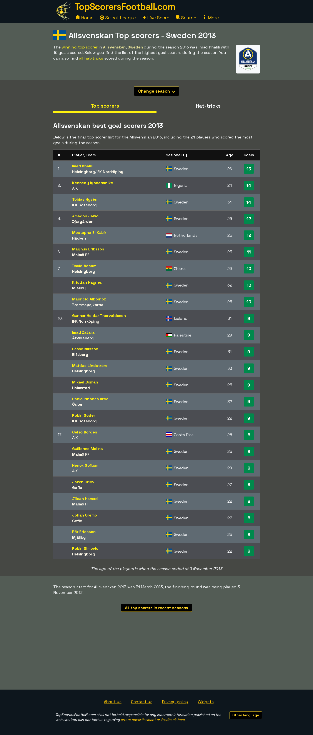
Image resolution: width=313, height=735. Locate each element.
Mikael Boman (85, 382)
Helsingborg (83, 171)
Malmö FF (81, 254)
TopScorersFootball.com (125, 6)
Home (84, 18)
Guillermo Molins (87, 448)
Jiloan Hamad (85, 498)
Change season (156, 91)
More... (212, 18)
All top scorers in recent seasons (156, 607)
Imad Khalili (82, 165)
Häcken (79, 238)
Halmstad (81, 387)
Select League (118, 18)
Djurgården (82, 221)
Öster (77, 404)
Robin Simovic (85, 548)
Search (186, 18)
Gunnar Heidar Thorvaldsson (99, 315)
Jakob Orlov (83, 481)
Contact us (141, 701)
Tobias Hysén (84, 199)
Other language (245, 715)
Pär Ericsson (84, 531)
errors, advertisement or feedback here (153, 719)
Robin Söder (83, 415)
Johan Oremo (84, 515)
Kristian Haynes (87, 282)
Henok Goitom (85, 465)
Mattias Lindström (89, 365)
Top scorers (105, 106)
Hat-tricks (208, 106)
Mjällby (79, 287)
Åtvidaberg (83, 337)
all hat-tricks (91, 58)
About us (113, 701)
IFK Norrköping (110, 171)
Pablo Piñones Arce (90, 398)
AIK (75, 188)
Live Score (155, 18)
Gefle (77, 487)
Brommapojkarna (87, 304)
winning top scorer (80, 47)
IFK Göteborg (84, 204)
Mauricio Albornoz (89, 299)
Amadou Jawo (85, 215)
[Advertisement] (156, 657)
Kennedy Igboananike (92, 182)
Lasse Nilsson (85, 348)
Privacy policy (175, 701)
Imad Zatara (83, 332)
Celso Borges (84, 432)
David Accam (84, 265)
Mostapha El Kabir (89, 232)
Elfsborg (80, 354)
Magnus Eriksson (88, 249)
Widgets (205, 701)
